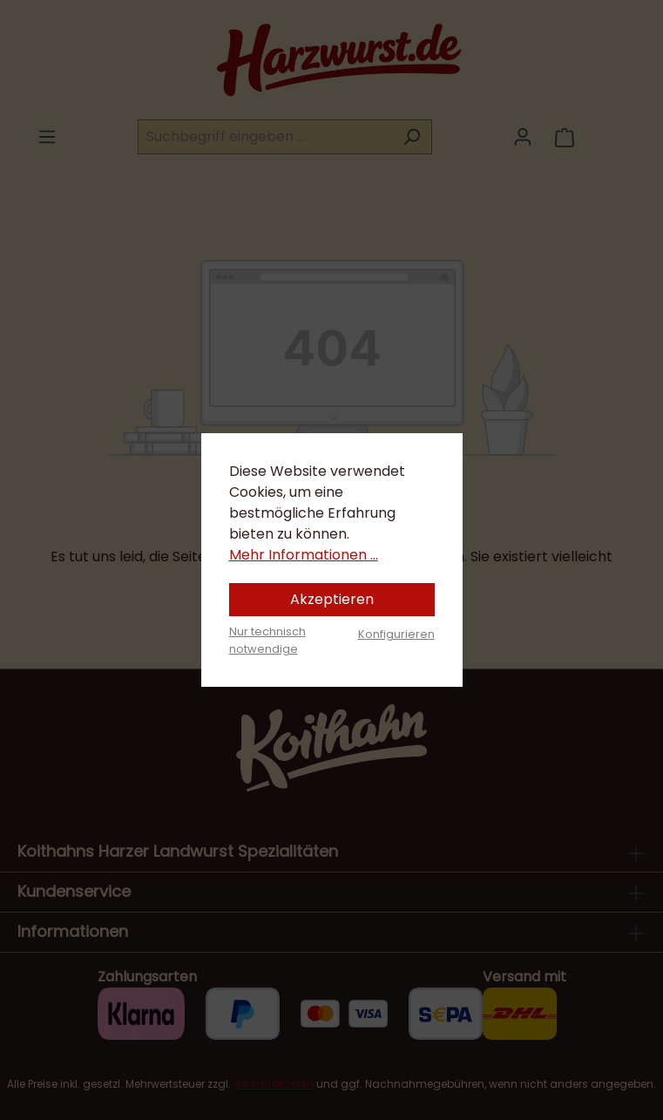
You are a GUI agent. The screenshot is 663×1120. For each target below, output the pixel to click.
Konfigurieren (396, 634)
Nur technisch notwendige (267, 639)
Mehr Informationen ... (303, 555)
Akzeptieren (332, 599)
